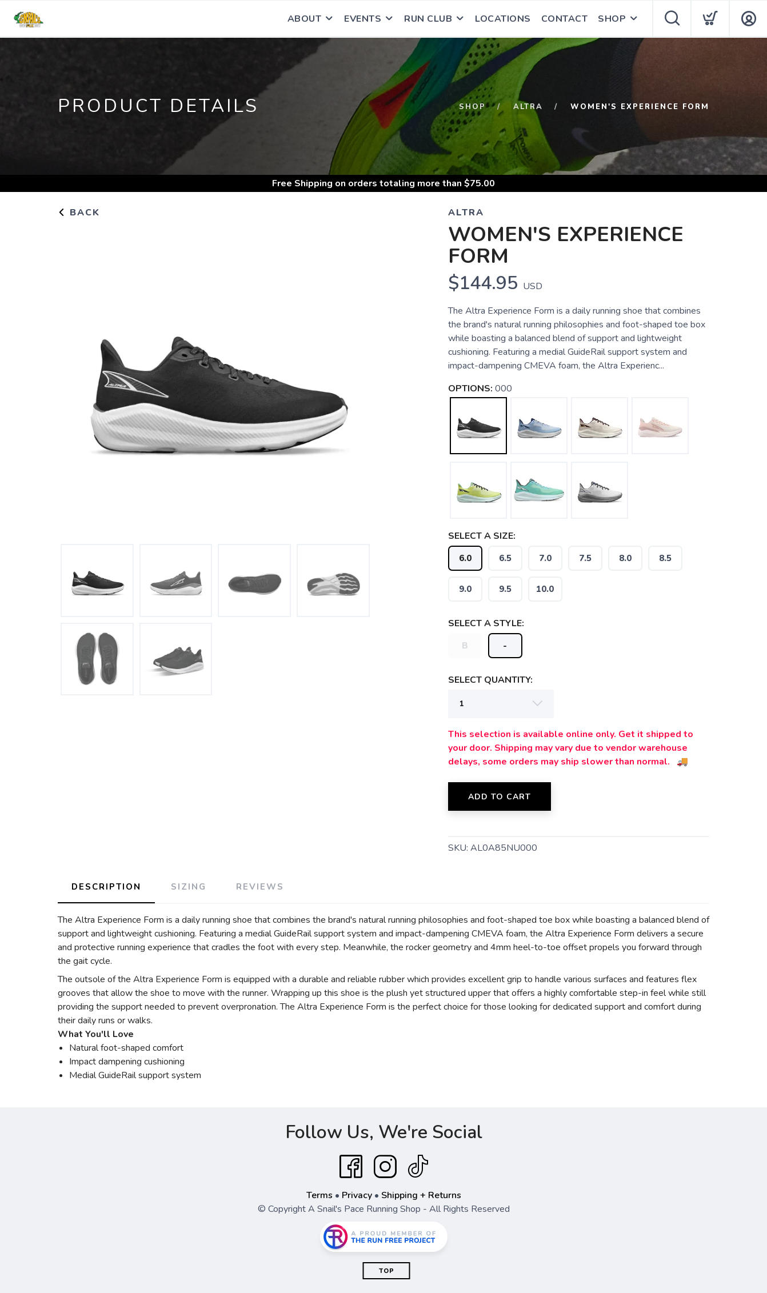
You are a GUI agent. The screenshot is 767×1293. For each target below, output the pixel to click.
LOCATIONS (503, 19)
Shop (472, 107)
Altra (528, 107)
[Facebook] (351, 1167)
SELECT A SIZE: (482, 536)
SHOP (612, 19)
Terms (319, 1195)
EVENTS (362, 19)
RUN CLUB (428, 19)
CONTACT (564, 19)
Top (386, 1271)
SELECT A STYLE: (486, 623)
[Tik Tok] (417, 1167)
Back (79, 212)
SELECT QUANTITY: (490, 680)
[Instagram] (385, 1167)
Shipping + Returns (421, 1195)
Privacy (357, 1195)
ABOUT (304, 19)
